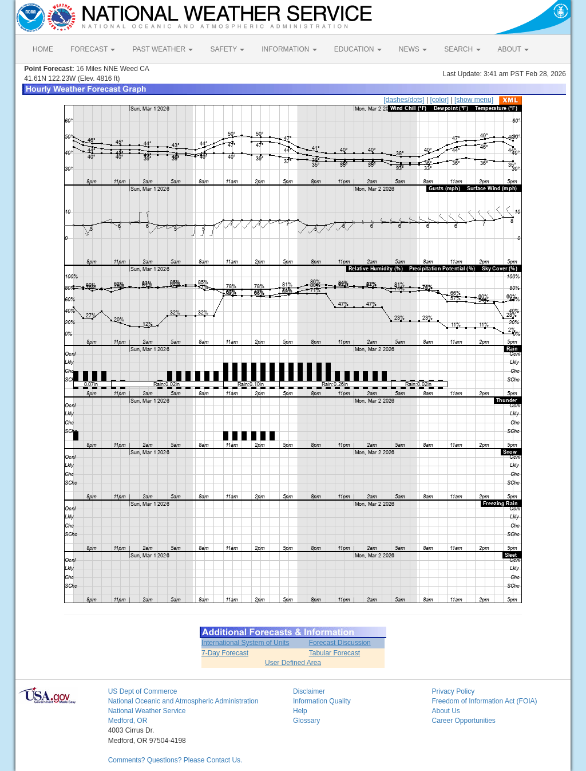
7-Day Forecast (224, 653)
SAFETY (227, 49)
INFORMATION (289, 49)
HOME (43, 49)
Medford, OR (128, 721)
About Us (445, 711)
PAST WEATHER (162, 49)
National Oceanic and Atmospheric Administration (183, 701)
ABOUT (513, 49)
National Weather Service (147, 711)
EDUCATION (358, 49)
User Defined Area (293, 663)
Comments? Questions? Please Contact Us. (175, 760)
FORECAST (92, 49)
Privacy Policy (452, 691)
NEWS (413, 49)
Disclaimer (309, 691)
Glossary (306, 721)
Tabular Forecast (334, 653)
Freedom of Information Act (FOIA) (484, 701)
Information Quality (322, 701)
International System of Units (245, 643)
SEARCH (462, 49)
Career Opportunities (463, 721)
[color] (439, 100)
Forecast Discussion (340, 643)
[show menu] (473, 100)
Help (300, 711)
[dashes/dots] (403, 100)
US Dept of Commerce (142, 691)
